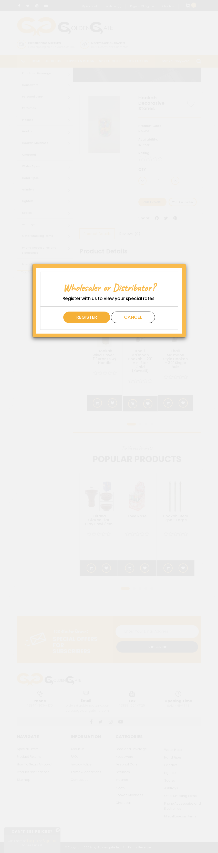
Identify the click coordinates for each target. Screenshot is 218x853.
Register (86, 317)
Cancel (133, 317)
